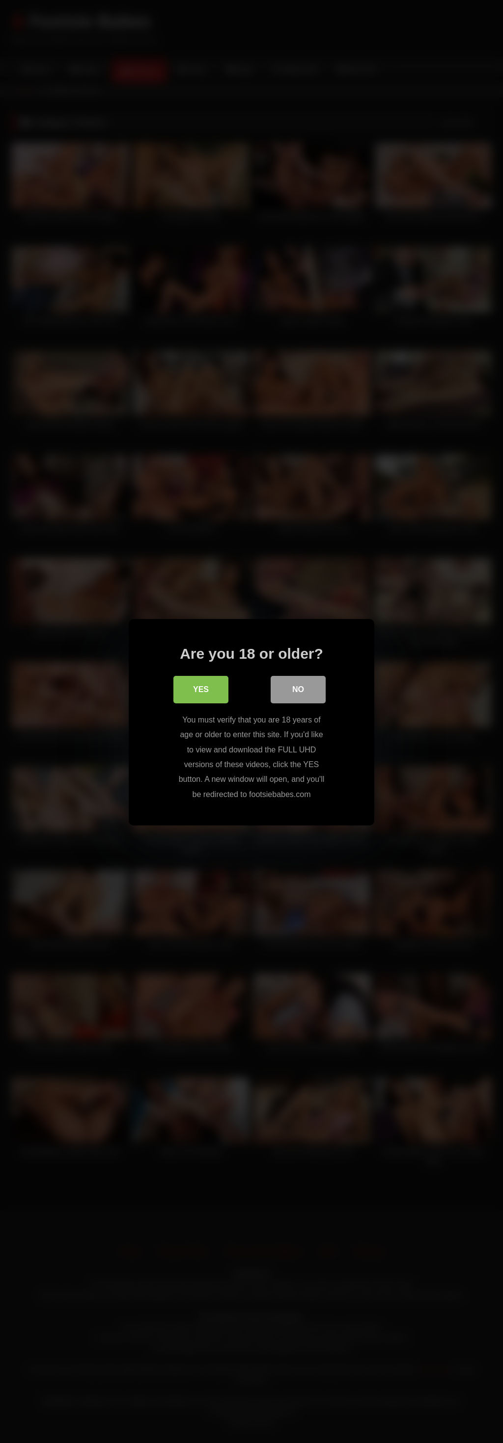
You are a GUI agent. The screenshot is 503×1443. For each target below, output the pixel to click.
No (298, 689)
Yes (201, 689)
